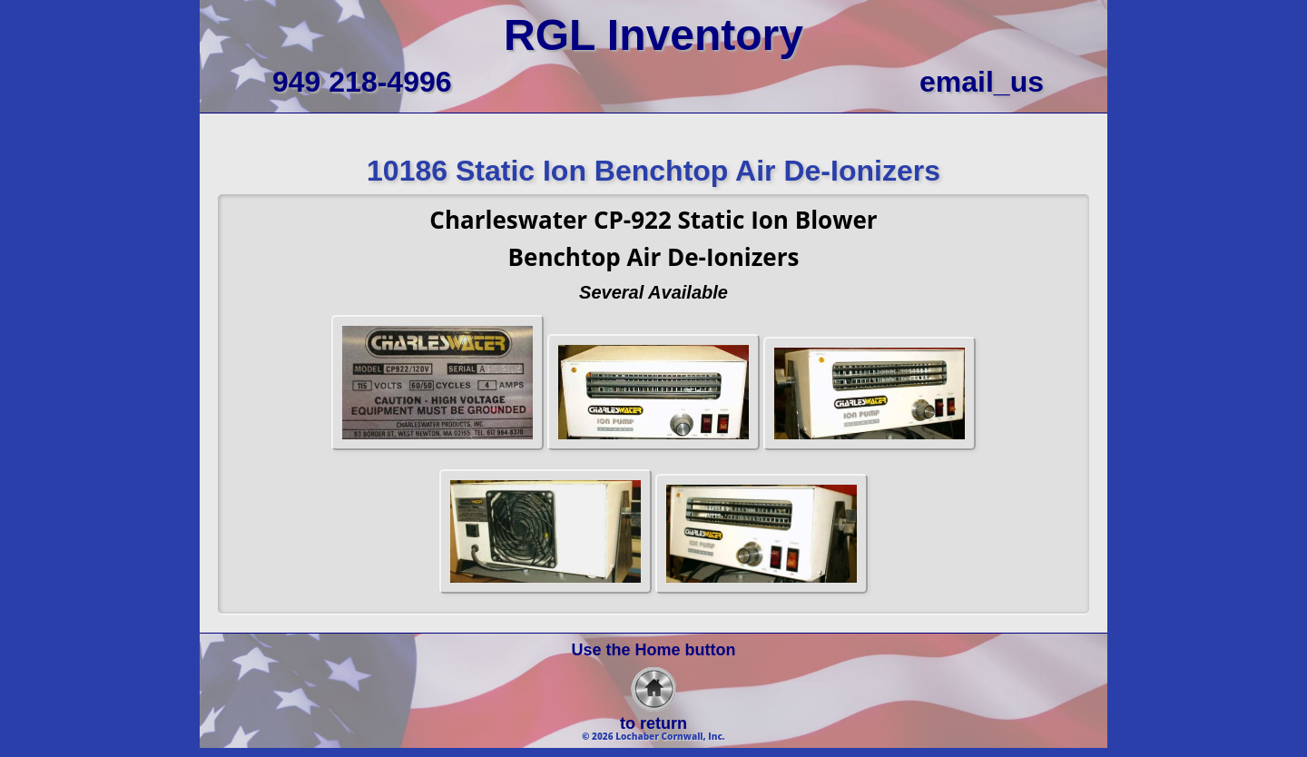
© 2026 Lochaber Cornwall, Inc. (653, 736)
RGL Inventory (653, 35)
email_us (981, 81)
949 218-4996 (362, 81)
